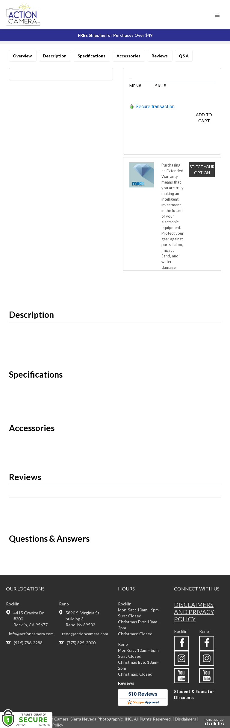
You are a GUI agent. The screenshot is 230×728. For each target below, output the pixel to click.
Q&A (184, 55)
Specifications (92, 55)
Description (55, 55)
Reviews (160, 55)
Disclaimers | (187, 718)
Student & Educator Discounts (194, 694)
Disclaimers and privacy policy (194, 611)
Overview (23, 55)
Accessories (128, 55)
